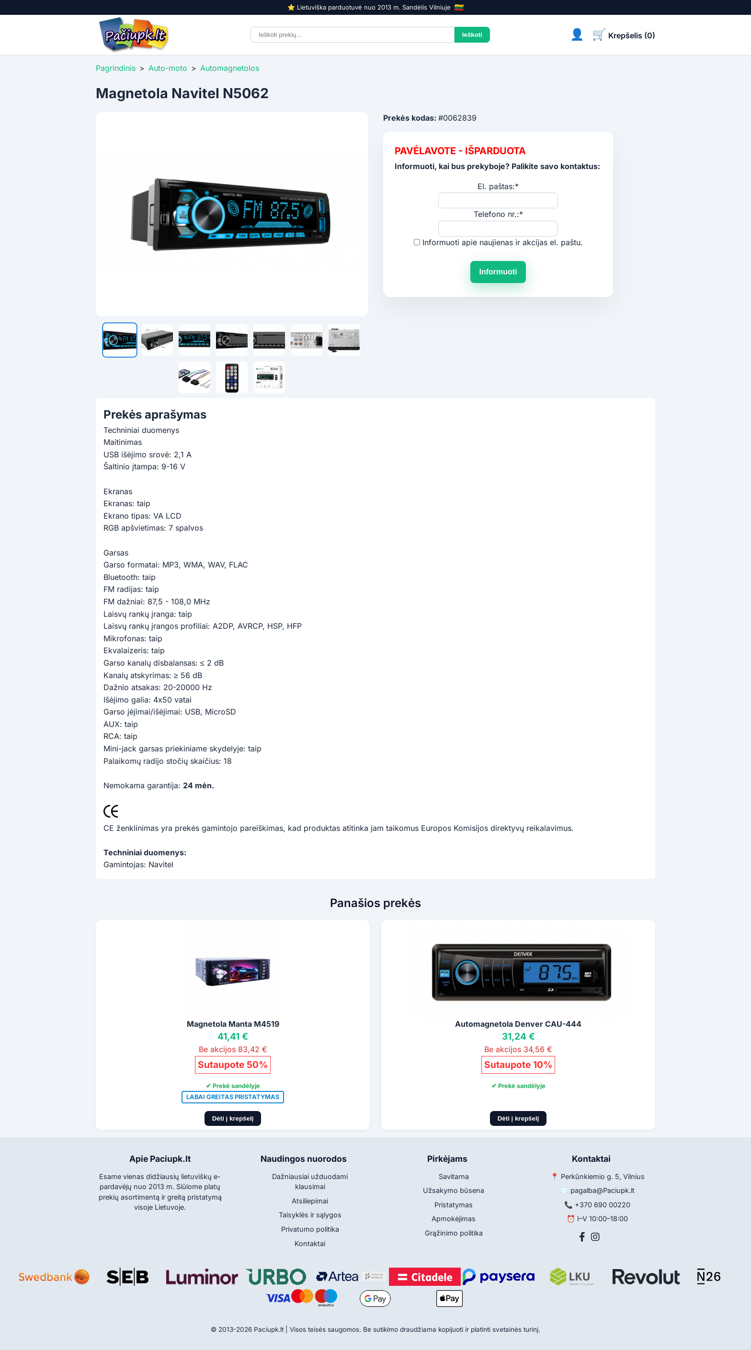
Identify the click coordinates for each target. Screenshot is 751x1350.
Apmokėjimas (454, 1218)
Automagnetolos (229, 68)
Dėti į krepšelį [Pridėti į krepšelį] (233, 1118)
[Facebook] (582, 1237)
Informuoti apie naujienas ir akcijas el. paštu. (502, 242)
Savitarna (454, 1176)
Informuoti (498, 272)
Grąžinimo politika (454, 1233)
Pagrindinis (116, 68)
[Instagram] (595, 1237)
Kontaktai (310, 1243)
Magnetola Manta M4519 (233, 1024)
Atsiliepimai (310, 1201)
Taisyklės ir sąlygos (310, 1215)
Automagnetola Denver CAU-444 (518, 1024)
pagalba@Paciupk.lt (602, 1190)
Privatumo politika (310, 1229)
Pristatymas (453, 1205)
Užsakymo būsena (453, 1190)
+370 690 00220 (602, 1205)
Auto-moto (167, 68)
